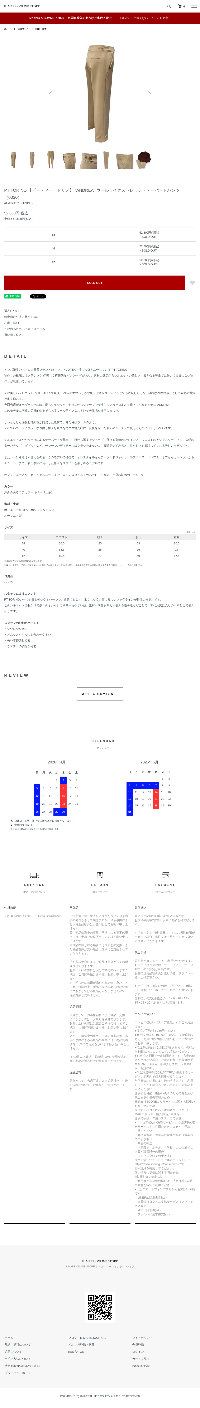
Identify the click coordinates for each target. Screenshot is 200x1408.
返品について (13, 310)
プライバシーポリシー (18, 1373)
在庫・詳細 (11, 323)
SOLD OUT (94, 283)
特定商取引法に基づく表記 (21, 317)
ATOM (80, 1351)
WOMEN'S (24, 29)
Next (149, 94)
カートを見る (140, 1358)
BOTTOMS (41, 29)
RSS (71, 1351)
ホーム (8, 29)
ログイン (138, 1351)
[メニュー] (193, 6)
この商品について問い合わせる (24, 329)
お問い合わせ (140, 1366)
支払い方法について (17, 1358)
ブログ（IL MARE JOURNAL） (88, 1337)
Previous (51, 94)
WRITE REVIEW (98, 693)
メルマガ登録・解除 (81, 1344)
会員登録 (138, 1344)
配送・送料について (17, 1344)
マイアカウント (142, 1337)
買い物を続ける (14, 334)
